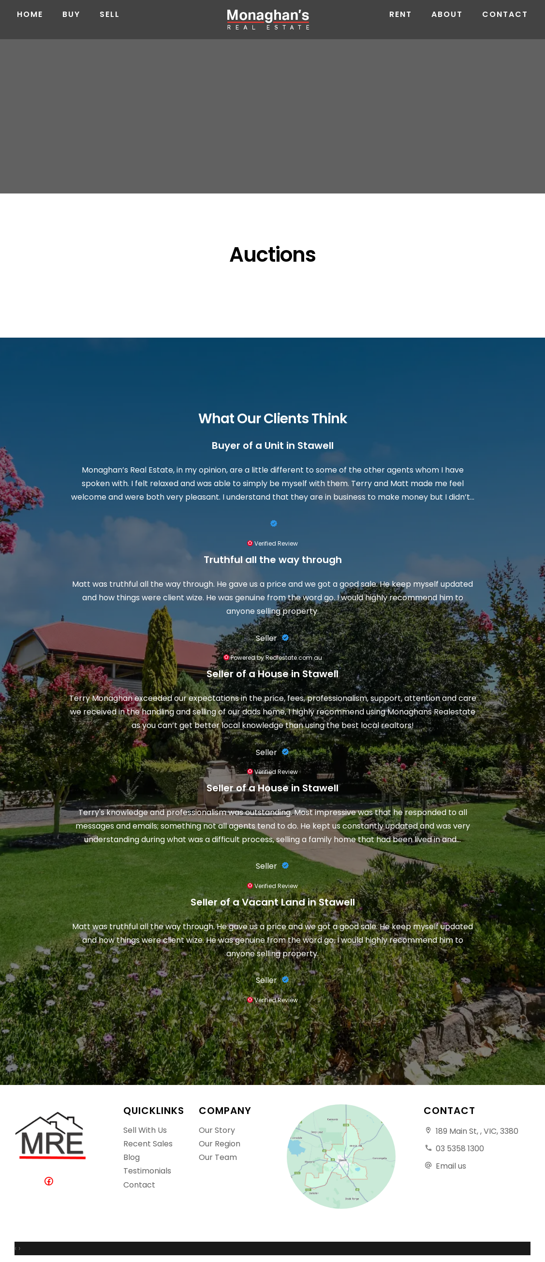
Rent (400, 28)
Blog (131, 1157)
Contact (505, 28)
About (447, 28)
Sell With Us (145, 1130)
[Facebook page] (51, 1182)
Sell (110, 28)
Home (30, 28)
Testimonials (147, 1170)
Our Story (217, 1130)
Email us (451, 1166)
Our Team (218, 1157)
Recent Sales (148, 1143)
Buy (71, 28)
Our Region (219, 1143)
